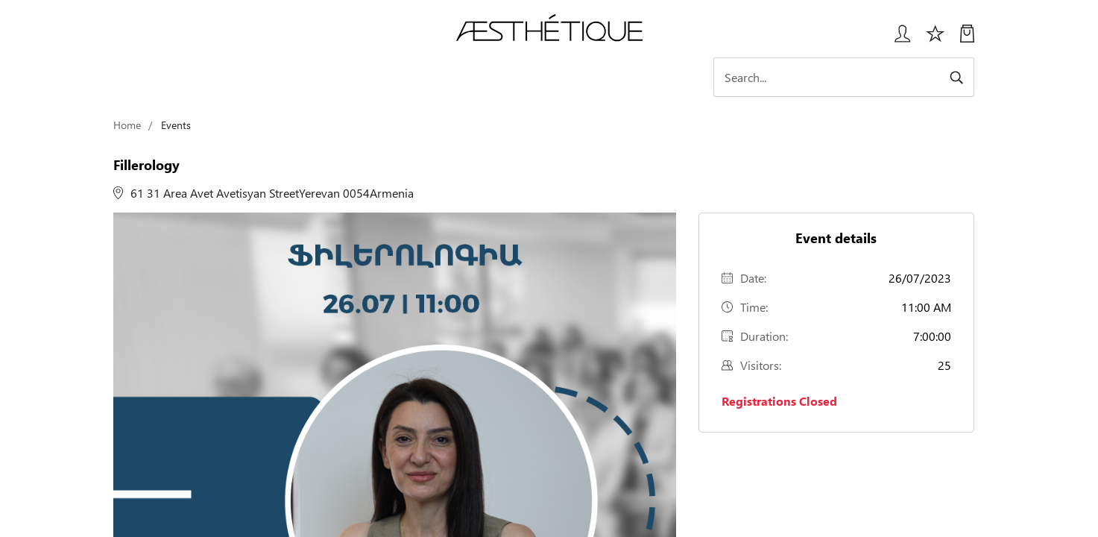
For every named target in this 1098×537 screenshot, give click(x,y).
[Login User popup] (897, 39)
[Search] (843, 77)
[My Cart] (967, 39)
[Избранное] (935, 39)
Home (127, 125)
